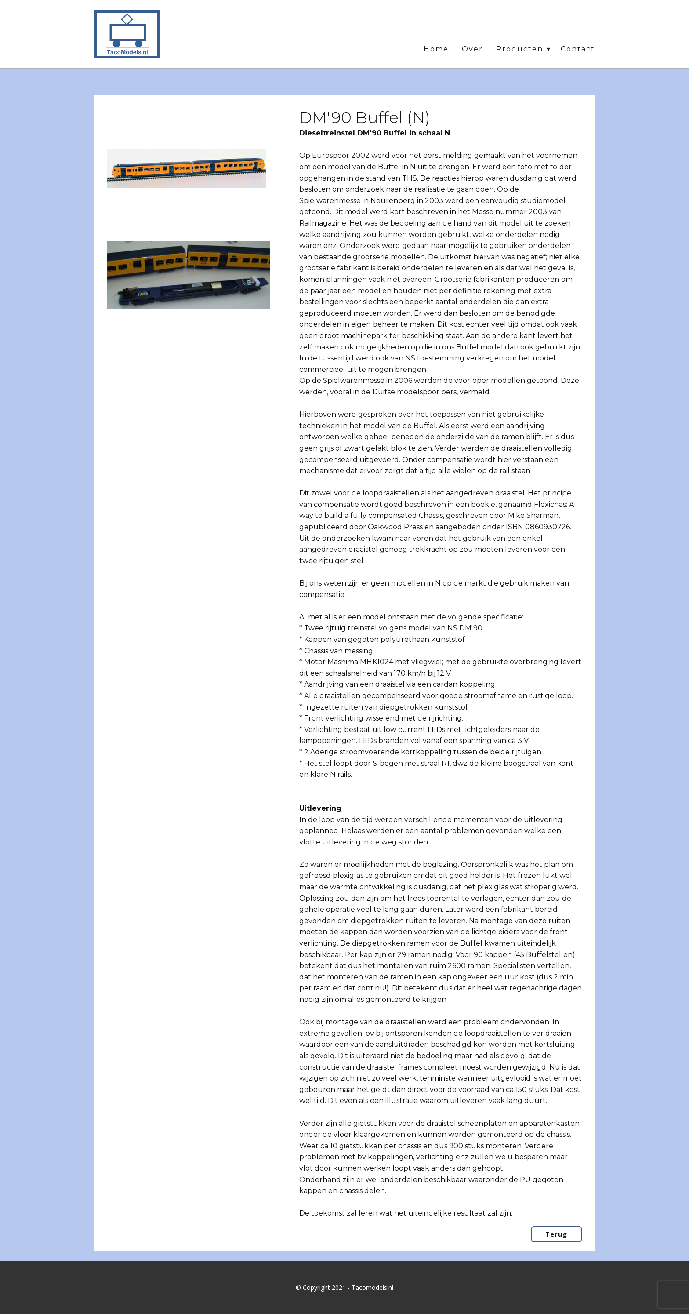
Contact (578, 49)
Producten (519, 49)
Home (436, 49)
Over (472, 49)
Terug (556, 1234)
